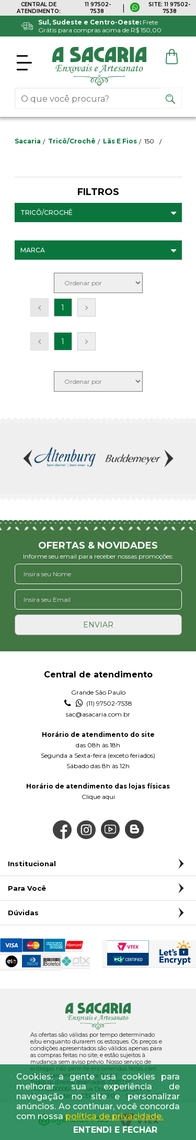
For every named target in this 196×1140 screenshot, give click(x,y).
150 (149, 141)
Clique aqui (98, 797)
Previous (29, 458)
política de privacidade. (114, 1116)
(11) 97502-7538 (98, 703)
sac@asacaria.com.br (98, 714)
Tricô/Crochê (72, 141)
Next (168, 458)
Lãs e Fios (120, 141)
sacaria (28, 141)
